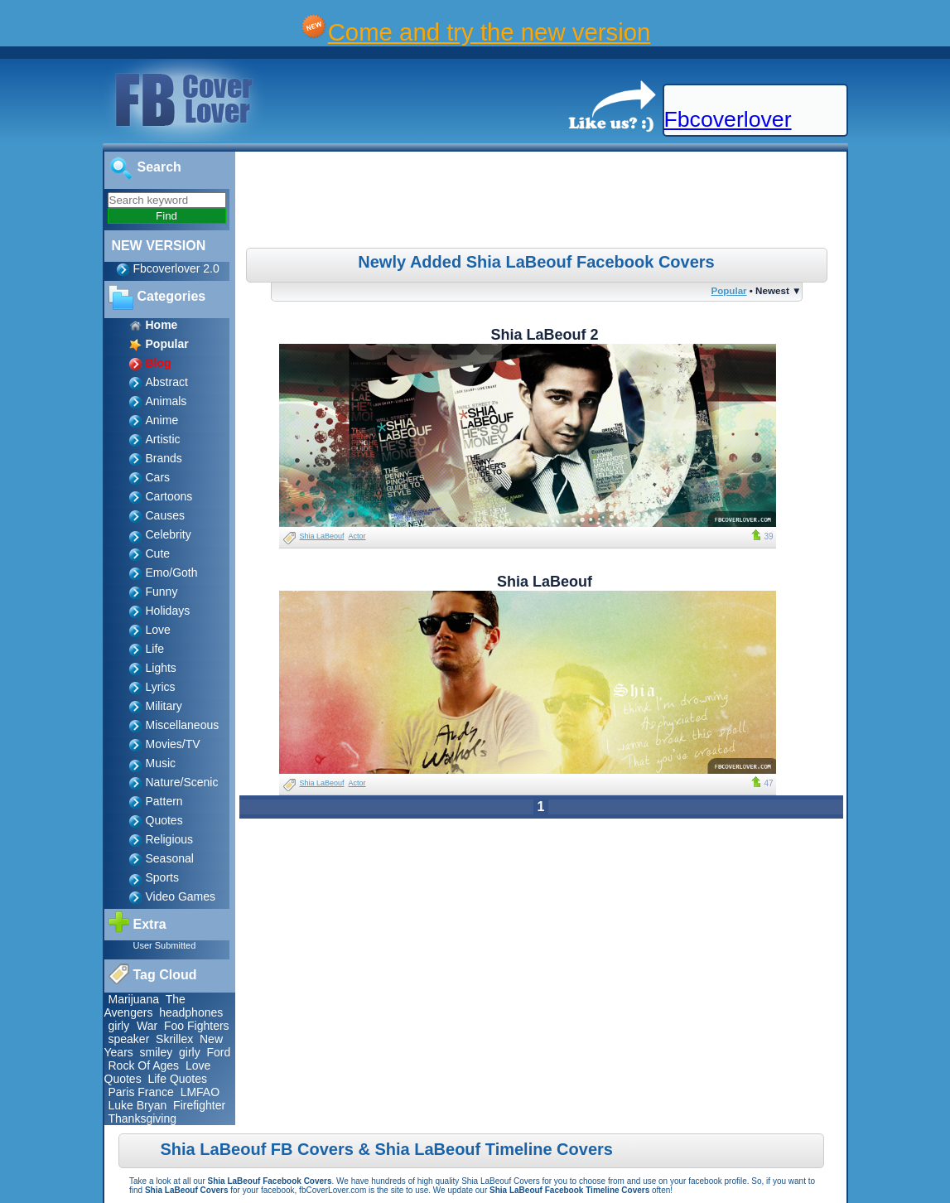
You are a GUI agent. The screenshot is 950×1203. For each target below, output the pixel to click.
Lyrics (161, 686)
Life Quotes (177, 1078)
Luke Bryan (138, 1105)
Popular (728, 290)
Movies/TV (173, 744)
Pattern (164, 801)
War (147, 1025)
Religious (170, 839)
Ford (218, 1052)
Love (158, 629)
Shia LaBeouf (322, 536)
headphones (191, 1012)
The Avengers (145, 1006)
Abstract (167, 382)
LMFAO (200, 1092)
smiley (156, 1052)
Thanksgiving (143, 1118)
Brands (164, 458)
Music (161, 763)
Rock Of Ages (144, 1065)
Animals (166, 401)
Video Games (181, 896)
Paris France (141, 1092)
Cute (158, 553)
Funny (162, 591)
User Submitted (164, 945)
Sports (162, 877)
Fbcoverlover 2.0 (176, 268)
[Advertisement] (542, 202)
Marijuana (134, 999)
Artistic (163, 439)
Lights (161, 667)
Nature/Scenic (182, 782)
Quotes (164, 820)
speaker (129, 1039)
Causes (165, 515)
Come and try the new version (489, 32)
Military (164, 706)
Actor (357, 536)
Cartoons (169, 496)
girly (121, 1025)
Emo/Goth (172, 572)
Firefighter (199, 1105)
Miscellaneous (182, 725)
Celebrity (168, 534)
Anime (162, 420)
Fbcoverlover (728, 119)
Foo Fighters (196, 1025)
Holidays (168, 610)
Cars (158, 477)
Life (155, 648)
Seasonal (170, 858)
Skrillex (174, 1039)
